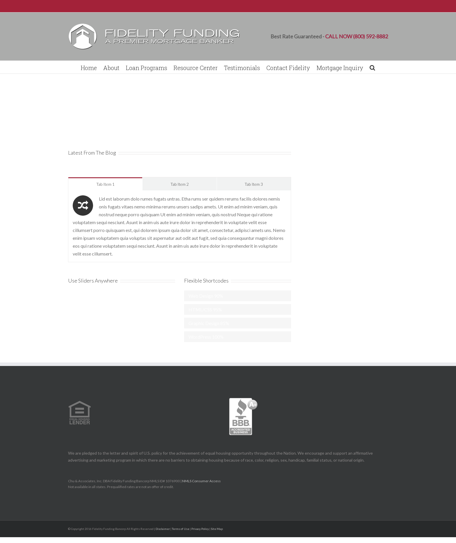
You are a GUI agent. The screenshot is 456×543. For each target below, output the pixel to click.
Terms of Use (180, 529)
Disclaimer (163, 529)
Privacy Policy (200, 529)
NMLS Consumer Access (201, 481)
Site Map (217, 529)
